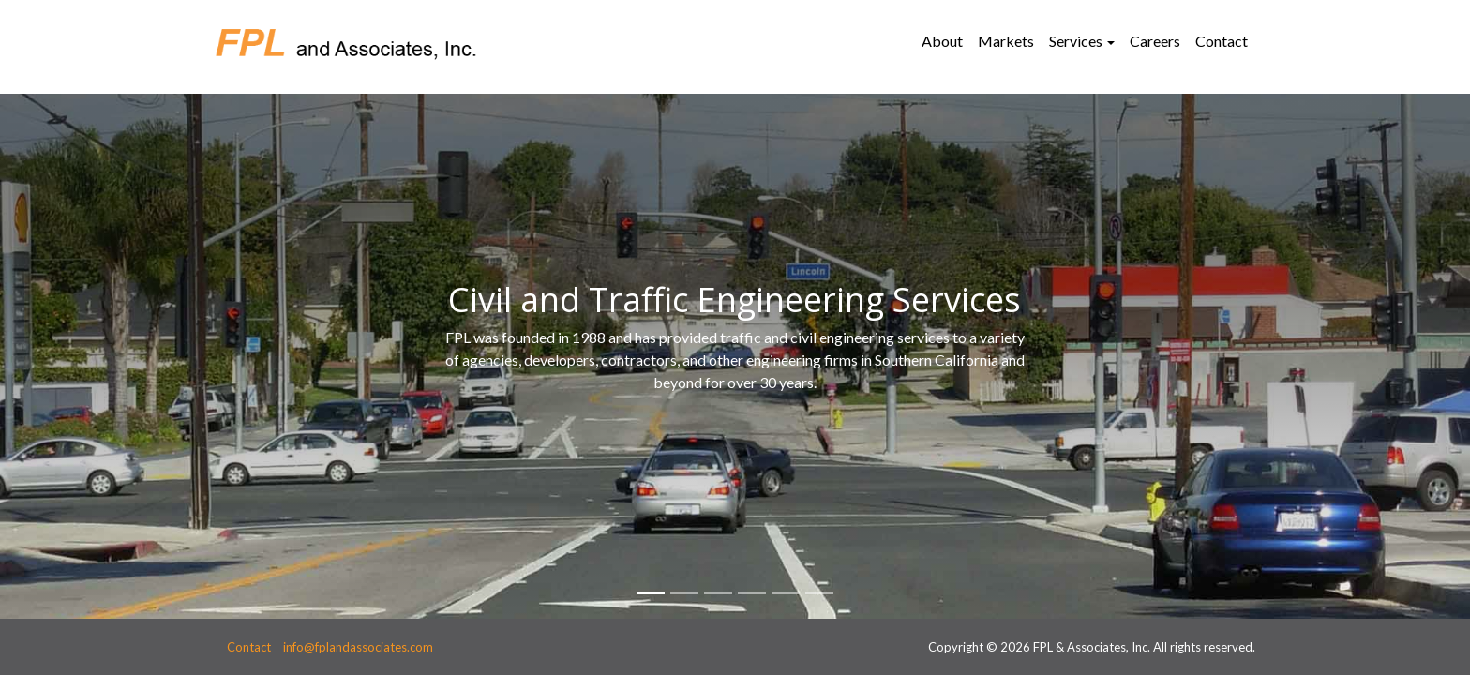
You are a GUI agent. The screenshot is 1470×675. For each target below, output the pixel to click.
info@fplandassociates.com (358, 646)
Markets (1006, 41)
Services (1075, 41)
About (942, 41)
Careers (1155, 41)
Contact (1221, 41)
